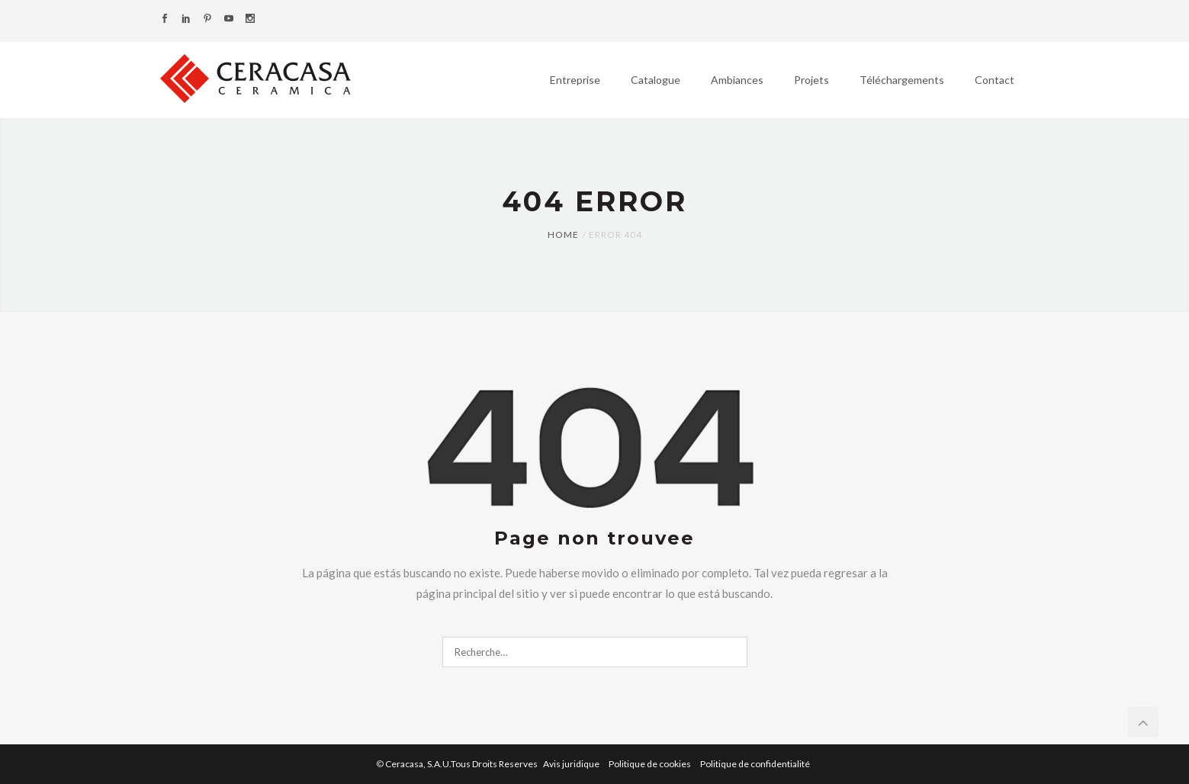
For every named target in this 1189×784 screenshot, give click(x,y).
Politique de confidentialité (755, 764)
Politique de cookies (651, 764)
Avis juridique (572, 764)
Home (563, 234)
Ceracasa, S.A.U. (462, 764)
